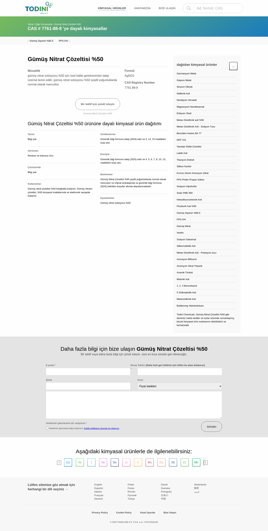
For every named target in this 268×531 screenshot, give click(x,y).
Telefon (171, 365)
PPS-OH (64, 40)
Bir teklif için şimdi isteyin (97, 104)
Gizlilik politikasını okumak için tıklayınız (101, 428)
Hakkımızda (142, 8)
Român (131, 491)
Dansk (164, 484)
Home (31, 24)
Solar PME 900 (185, 193)
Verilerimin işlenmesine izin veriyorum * (66, 423)
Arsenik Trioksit (185, 272)
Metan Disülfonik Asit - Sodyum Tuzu (196, 126)
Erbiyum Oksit (184, 113)
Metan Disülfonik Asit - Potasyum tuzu (196, 252)
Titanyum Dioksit (185, 159)
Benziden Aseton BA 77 (189, 133)
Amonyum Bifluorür (187, 259)
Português (166, 491)
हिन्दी (196, 488)
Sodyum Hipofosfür (187, 186)
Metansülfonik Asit (186, 299)
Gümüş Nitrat (184, 226)
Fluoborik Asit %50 (186, 206)
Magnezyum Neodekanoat (190, 106)
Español (98, 488)
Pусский (132, 495)
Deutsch (98, 498)
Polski (131, 484)
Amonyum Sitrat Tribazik (189, 266)
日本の (164, 495)
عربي (197, 491)
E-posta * (51, 365)
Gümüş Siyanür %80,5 (40, 40)
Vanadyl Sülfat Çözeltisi (189, 146)
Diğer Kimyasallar (44, 24)
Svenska (165, 488)
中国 (163, 498)
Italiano (98, 491)
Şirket (49, 380)
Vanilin (180, 232)
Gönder (211, 426)
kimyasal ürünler (112, 8)
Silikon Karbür (184, 166)
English (98, 484)
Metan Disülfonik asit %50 (190, 120)
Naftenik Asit (183, 93)
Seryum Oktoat (185, 86)
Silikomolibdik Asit (186, 246)
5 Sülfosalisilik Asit (186, 292)
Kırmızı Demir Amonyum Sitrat (193, 173)
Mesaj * (133, 367)
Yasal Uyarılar (147, 512)
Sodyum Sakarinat (186, 239)
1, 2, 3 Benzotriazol (187, 285)
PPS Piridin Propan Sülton (190, 179)
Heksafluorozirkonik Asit (189, 199)
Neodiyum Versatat (187, 100)
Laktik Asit (182, 153)
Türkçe (131, 498)
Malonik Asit (183, 279)
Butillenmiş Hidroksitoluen (190, 305)
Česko (131, 488)
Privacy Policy (100, 512)
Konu (140, 380)
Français (98, 495)
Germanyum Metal (186, 73)
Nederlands (200, 484)
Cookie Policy (124, 512)
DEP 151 (181, 139)
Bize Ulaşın (167, 8)
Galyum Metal (184, 80)
